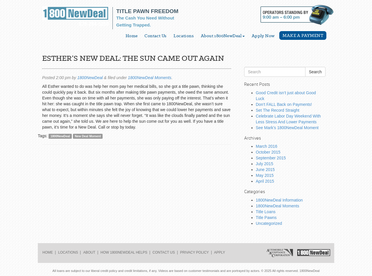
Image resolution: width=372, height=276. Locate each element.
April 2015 (265, 181)
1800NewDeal (90, 77)
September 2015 (271, 158)
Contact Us (155, 36)
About (89, 252)
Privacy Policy (194, 252)
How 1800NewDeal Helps (124, 252)
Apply (219, 252)
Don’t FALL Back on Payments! (284, 104)
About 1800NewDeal (223, 36)
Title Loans (266, 211)
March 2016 (266, 146)
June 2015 (265, 169)
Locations (184, 36)
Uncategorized (269, 223)
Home (132, 36)
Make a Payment (302, 35)
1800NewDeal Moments (149, 77)
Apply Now (263, 36)
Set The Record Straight (277, 110)
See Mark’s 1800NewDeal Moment (287, 127)
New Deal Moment (88, 136)
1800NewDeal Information (279, 200)
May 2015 (264, 175)
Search (315, 72)
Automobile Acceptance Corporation (280, 253)
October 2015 (268, 152)
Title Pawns (266, 217)
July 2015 (264, 163)
